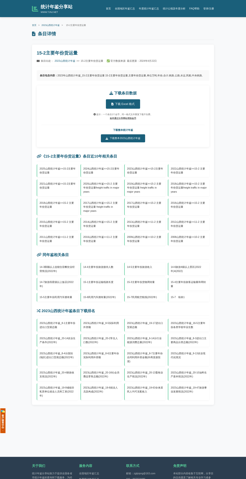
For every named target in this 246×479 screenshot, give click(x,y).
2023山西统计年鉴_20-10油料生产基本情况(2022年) (189, 374)
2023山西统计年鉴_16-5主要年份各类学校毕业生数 (188, 325)
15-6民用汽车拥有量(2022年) (99, 297)
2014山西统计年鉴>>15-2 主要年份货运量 (100, 224)
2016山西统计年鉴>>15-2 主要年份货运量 (188, 205)
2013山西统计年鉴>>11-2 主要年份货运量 (144, 224)
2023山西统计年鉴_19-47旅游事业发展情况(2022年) (189, 389)
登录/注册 (208, 8)
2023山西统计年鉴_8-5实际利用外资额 (101, 325)
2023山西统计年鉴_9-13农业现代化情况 (188, 355)
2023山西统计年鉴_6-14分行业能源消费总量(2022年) (144, 340)
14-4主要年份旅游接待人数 (98, 267)
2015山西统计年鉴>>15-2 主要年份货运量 (57, 224)
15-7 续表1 (178, 297)
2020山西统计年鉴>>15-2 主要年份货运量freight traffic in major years (101, 187)
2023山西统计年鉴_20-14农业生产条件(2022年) (57, 340)
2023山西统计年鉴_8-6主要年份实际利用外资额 (101, 355)
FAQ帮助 (194, 8)
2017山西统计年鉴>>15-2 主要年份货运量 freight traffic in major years (100, 207)
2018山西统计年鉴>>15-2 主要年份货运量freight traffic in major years (189, 187)
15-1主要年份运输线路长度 (98, 282)
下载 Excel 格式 (123, 104)
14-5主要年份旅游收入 (139, 267)
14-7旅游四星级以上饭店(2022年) (57, 284)
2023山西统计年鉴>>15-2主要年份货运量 (145, 170)
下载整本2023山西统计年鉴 (123, 138)
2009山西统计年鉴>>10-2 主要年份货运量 (144, 239)
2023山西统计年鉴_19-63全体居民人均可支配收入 (145, 389)
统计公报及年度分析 (174, 8)
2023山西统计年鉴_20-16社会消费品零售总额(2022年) (101, 374)
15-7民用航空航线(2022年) (142, 297)
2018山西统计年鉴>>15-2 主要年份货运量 (57, 205)
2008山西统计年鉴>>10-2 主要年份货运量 (188, 239)
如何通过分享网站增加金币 (123, 118)
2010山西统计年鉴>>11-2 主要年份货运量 (100, 239)
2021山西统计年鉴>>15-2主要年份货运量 (58, 185)
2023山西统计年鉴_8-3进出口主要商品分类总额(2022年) (188, 340)
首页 (108, 8)
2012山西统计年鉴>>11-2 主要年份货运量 (188, 224)
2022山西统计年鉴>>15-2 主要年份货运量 (188, 170)
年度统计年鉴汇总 (149, 8)
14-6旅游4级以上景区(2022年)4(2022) (186, 269)
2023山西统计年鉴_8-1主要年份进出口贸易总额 (57, 325)
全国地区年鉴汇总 (125, 8)
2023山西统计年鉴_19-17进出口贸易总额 (145, 325)
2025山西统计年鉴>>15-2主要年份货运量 (58, 170)
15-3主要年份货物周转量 (141, 282)
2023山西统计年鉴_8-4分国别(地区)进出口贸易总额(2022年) (57, 355)
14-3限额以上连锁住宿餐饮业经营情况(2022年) (57, 269)
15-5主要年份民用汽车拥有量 (56, 297)
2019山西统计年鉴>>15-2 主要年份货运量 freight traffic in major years (144, 187)
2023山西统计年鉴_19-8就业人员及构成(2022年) (100, 389)
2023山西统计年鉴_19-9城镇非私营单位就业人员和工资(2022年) (57, 391)
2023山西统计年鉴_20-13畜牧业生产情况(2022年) (145, 374)
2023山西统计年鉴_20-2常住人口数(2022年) (100, 340)
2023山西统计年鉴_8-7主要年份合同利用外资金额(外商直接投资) (145, 357)
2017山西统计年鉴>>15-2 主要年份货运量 (144, 205)
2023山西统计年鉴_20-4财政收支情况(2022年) (57, 374)
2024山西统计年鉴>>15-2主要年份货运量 (101, 170)
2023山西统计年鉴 (50, 25)
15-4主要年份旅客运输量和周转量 (188, 284)
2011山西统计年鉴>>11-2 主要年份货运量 (57, 239)
